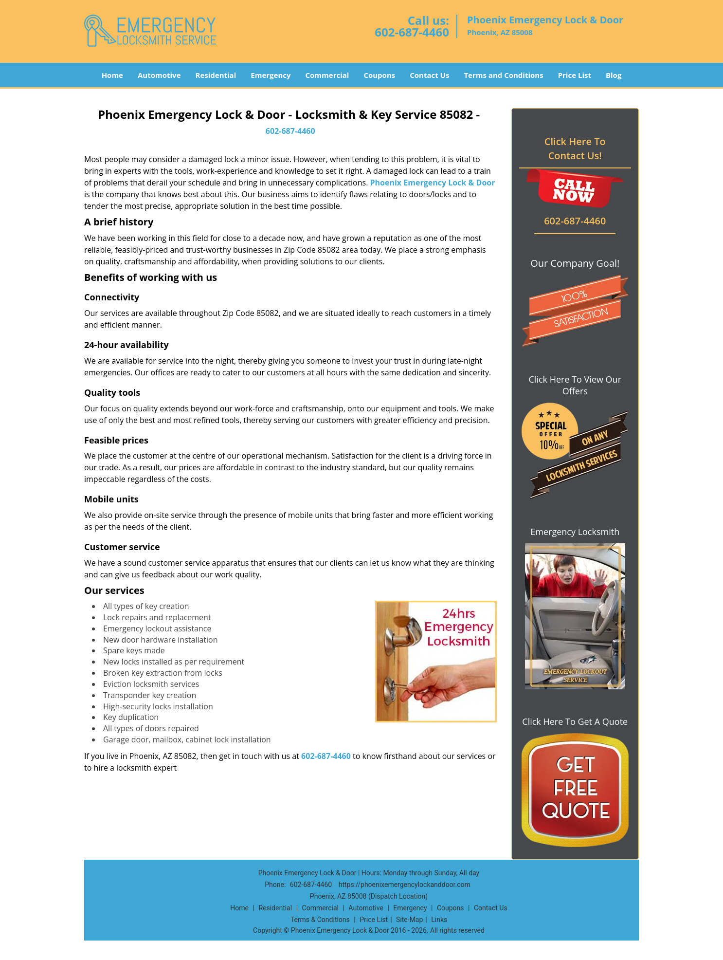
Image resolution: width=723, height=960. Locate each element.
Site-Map (409, 919)
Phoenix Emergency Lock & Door (432, 182)
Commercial (327, 75)
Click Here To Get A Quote (575, 721)
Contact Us (429, 75)
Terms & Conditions (320, 919)
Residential (216, 75)
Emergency (270, 75)
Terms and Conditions (503, 75)
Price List (574, 75)
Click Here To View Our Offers (574, 385)
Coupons (379, 75)
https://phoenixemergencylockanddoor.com (404, 884)
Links (439, 919)
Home (112, 75)
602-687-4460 (412, 32)
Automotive (159, 75)
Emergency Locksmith (574, 531)
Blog (613, 75)
